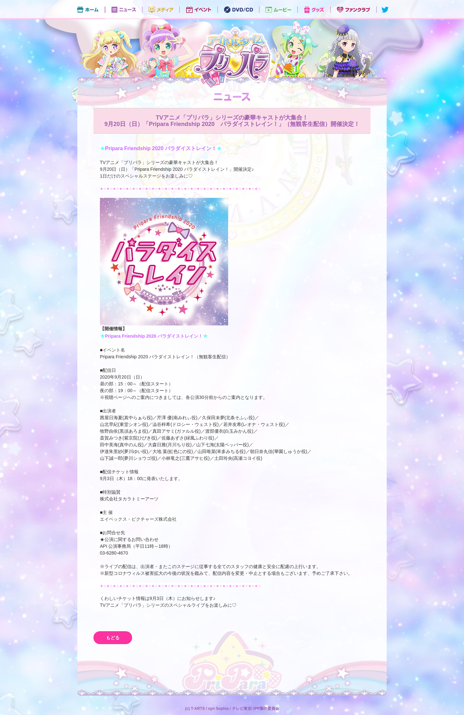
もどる (113, 637)
